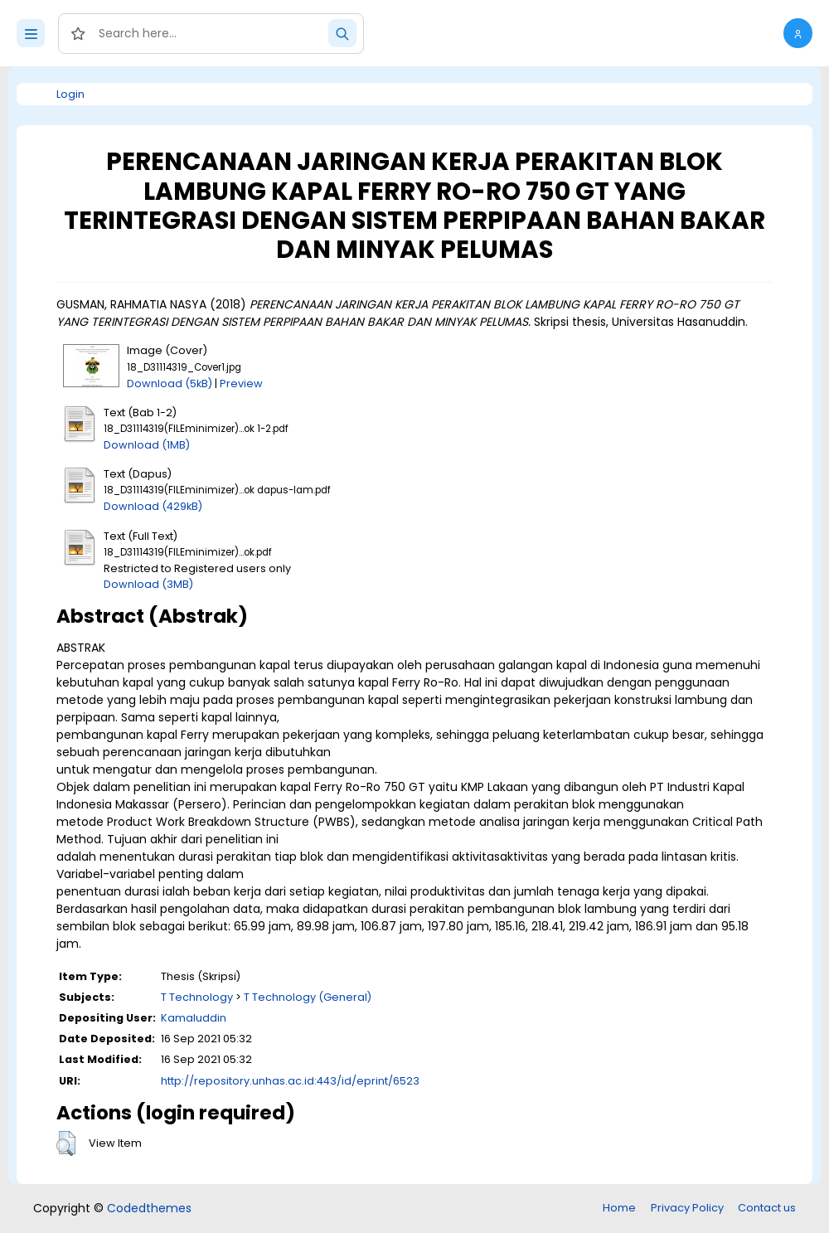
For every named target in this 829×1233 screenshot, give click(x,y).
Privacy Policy (687, 1208)
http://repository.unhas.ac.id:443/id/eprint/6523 (290, 1081)
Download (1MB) (147, 445)
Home (619, 1208)
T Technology (197, 997)
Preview (241, 383)
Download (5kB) (169, 383)
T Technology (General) (307, 997)
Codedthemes (149, 1208)
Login (70, 94)
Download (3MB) (148, 584)
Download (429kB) (153, 506)
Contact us (767, 1208)
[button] (797, 33)
